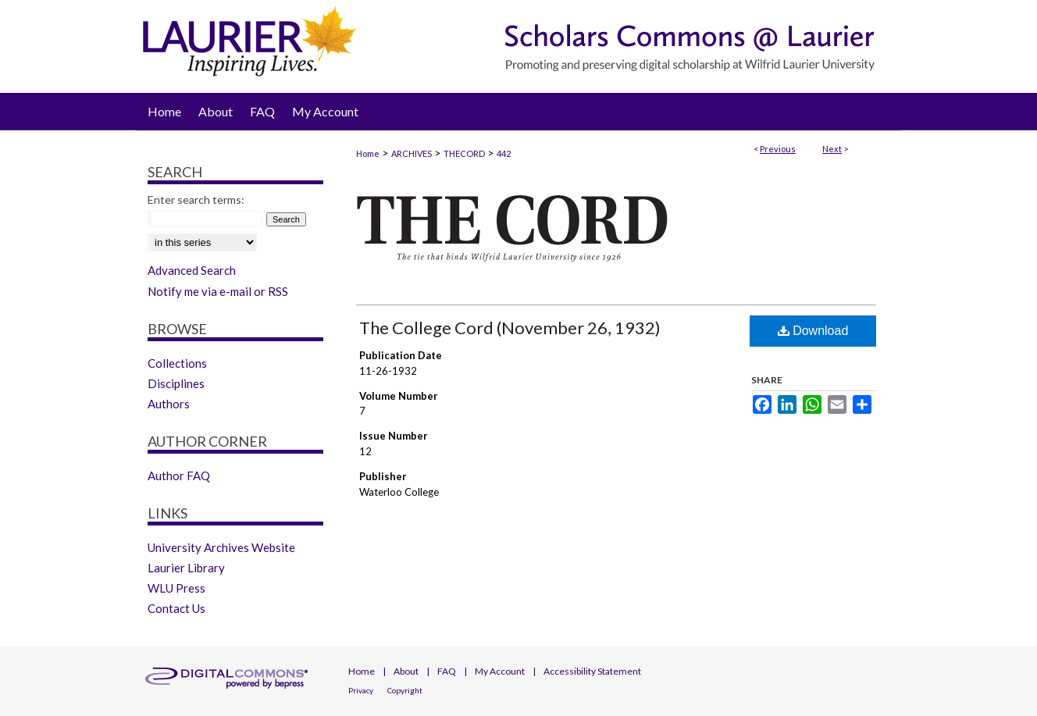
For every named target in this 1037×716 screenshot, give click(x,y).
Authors (169, 404)
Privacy (360, 690)
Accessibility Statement (592, 671)
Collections (177, 363)
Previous (778, 149)
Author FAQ (179, 475)
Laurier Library (186, 568)
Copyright (404, 690)
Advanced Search (192, 270)
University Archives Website (221, 547)
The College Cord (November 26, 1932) (510, 327)
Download (813, 330)
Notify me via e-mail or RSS (218, 291)
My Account (500, 671)
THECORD (464, 153)
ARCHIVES (411, 153)
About (406, 671)
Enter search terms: (196, 199)
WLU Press (176, 588)
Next (832, 149)
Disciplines (176, 383)
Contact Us (176, 608)
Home (368, 153)
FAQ (446, 671)
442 (504, 153)
